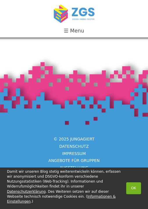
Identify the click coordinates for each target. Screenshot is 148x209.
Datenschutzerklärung (26, 192)
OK (133, 188)
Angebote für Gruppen (73, 160)
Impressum (74, 153)
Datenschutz (74, 146)
